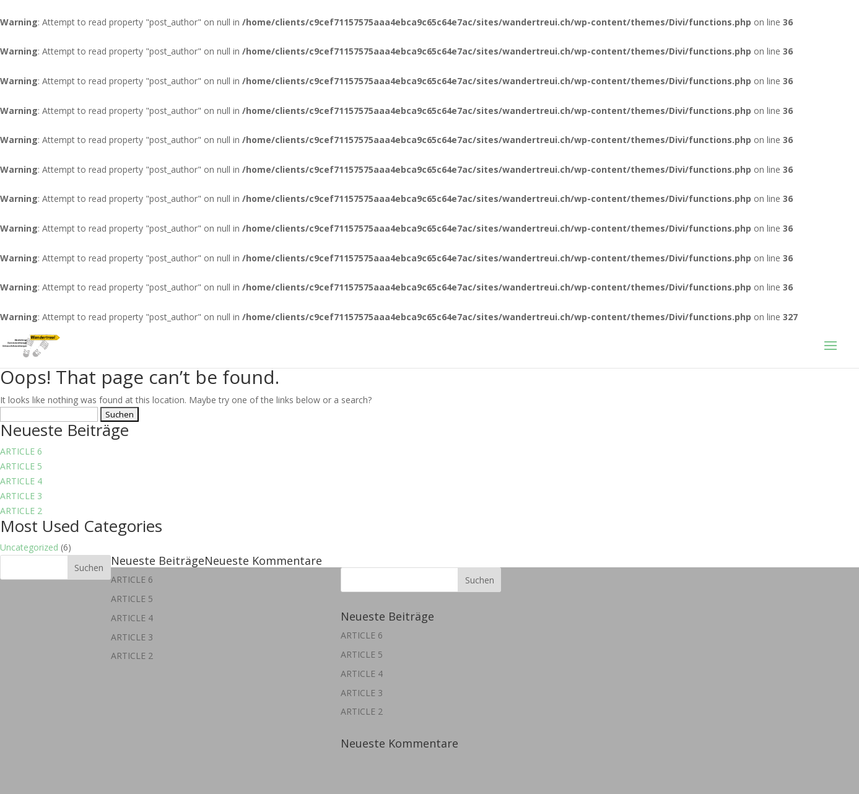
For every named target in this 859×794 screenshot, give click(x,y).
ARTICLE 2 (21, 511)
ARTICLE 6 (21, 451)
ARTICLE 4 (21, 481)
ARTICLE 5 (21, 466)
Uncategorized (29, 547)
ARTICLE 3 (21, 496)
